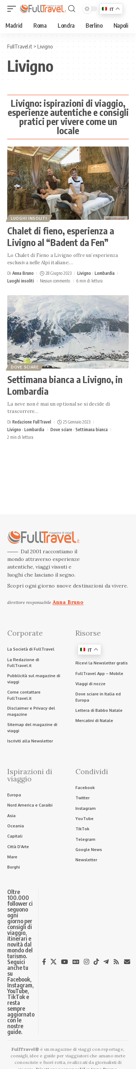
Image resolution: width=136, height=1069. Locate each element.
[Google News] (76, 962)
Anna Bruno (23, 273)
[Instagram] (86, 962)
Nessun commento (55, 281)
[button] (13, 8)
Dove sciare (25, 367)
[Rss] (116, 962)
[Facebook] (44, 962)
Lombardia (105, 273)
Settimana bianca (91, 429)
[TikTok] (96, 962)
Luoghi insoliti (29, 218)
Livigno (84, 273)
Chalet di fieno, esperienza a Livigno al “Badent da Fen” (60, 236)
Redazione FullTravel (31, 422)
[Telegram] (106, 962)
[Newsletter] (127, 962)
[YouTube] (64, 962)
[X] (53, 962)
